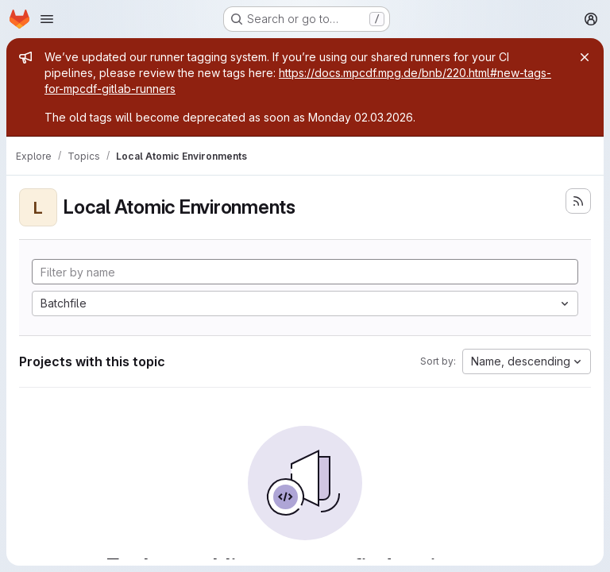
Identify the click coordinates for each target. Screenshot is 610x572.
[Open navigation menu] (47, 19)
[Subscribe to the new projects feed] (578, 201)
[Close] (584, 57)
